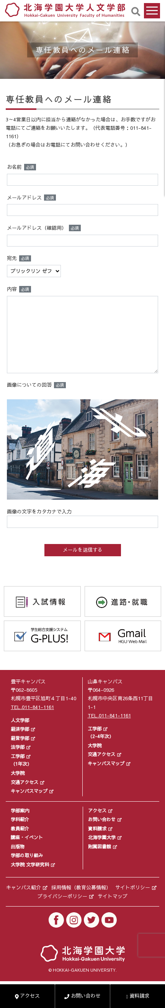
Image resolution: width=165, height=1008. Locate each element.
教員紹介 (20, 828)
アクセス (97, 810)
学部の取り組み (27, 855)
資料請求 (97, 828)
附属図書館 (99, 846)
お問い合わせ (102, 819)
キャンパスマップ (29, 791)
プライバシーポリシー (62, 896)
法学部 (18, 747)
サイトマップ (112, 896)
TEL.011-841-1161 (32, 707)
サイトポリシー (132, 887)
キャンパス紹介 (23, 887)
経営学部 (20, 738)
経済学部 (20, 729)
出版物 (18, 846)
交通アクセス (24, 782)
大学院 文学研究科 (30, 864)
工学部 (18, 756)
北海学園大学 (102, 837)
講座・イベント (27, 837)
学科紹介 (20, 819)
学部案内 (20, 810)
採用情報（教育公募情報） (81, 887)
